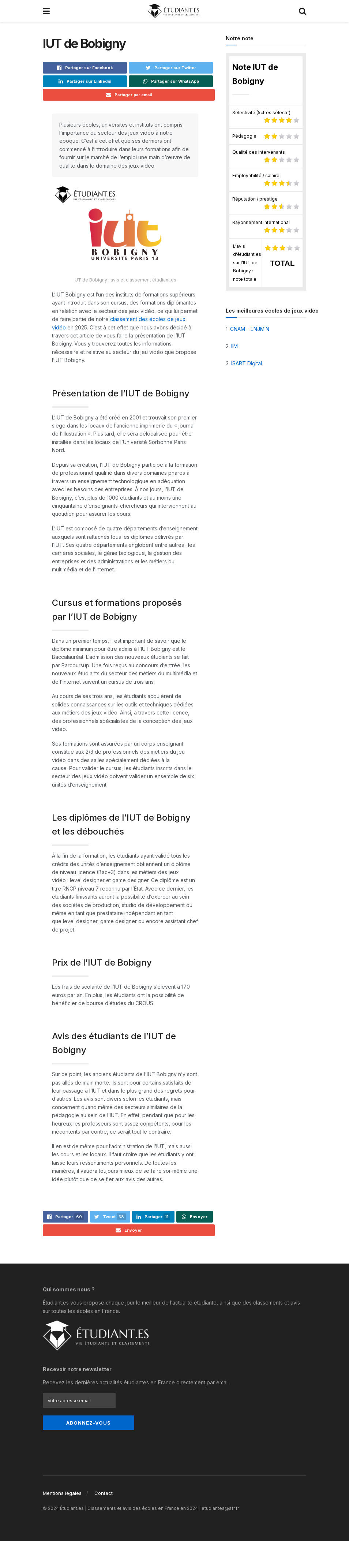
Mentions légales (62, 1488)
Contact (103, 1488)
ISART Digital (246, 363)
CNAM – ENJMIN (249, 329)
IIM (234, 346)
